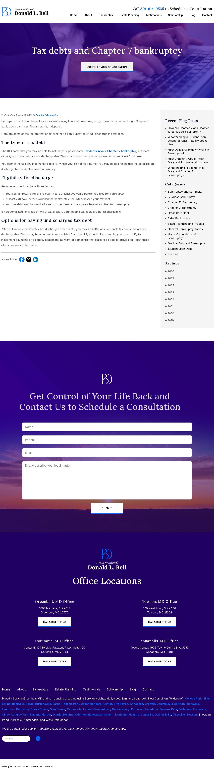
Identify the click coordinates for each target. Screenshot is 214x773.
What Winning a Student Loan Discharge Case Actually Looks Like (187, 140)
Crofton (150, 704)
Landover (8, 709)
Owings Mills (163, 714)
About (88, 15)
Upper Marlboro (91, 704)
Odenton (81, 714)
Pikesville (179, 714)
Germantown (101, 709)
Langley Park (19, 714)
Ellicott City (178, 704)
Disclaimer (23, 766)
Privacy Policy (9, 766)
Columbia (163, 704)
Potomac (137, 709)
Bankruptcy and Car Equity (185, 191)
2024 (169, 285)
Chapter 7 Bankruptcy (46, 115)
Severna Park (168, 709)
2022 (169, 299)
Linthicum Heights (127, 714)
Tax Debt (173, 254)
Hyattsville (121, 704)
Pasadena (151, 709)
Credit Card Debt (178, 213)
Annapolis (136, 704)
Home (74, 15)
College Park (193, 698)
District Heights (63, 714)
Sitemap (49, 766)
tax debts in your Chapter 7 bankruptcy (110, 151)
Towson (192, 714)
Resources (36, 766)
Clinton (108, 704)
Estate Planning (129, 15)
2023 (169, 292)
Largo (56, 704)
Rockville (18, 704)
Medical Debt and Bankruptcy (187, 243)
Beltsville (193, 704)
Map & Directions (54, 622)
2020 (169, 313)
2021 (169, 306)
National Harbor (40, 714)
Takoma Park (70, 704)
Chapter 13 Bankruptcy (182, 202)
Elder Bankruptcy (179, 218)
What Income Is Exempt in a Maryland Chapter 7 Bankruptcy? (186, 171)
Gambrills (147, 714)
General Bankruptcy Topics (185, 229)
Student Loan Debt (180, 248)
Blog (192, 15)
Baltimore (185, 709)
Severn (109, 714)
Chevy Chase (39, 709)
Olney (6, 714)
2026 (169, 271)
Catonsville (74, 709)
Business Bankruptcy (181, 197)
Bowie (30, 704)
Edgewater (95, 714)
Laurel (87, 709)
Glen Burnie (57, 709)
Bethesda (22, 709)
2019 (169, 320)
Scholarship (175, 15)
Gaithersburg (121, 709)
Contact (207, 15)
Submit (107, 508)
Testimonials (154, 15)
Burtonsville (43, 704)
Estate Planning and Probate (186, 223)
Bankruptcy (106, 15)
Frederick (199, 709)
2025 (169, 278)
